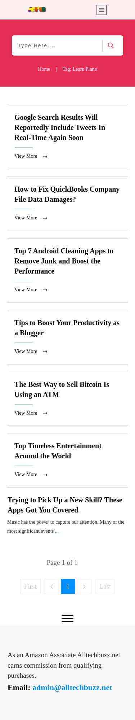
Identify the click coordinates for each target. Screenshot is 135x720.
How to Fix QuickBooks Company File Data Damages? (67, 205)
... (57, 535)
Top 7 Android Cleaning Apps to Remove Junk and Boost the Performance (67, 272)
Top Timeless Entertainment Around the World (67, 464)
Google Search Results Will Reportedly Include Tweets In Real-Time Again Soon (67, 137)
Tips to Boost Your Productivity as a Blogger (67, 340)
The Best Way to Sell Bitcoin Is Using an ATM (67, 402)
